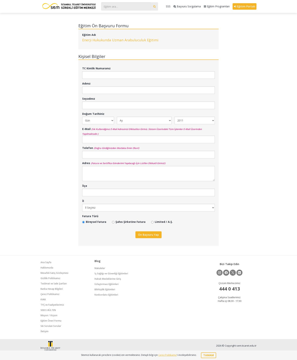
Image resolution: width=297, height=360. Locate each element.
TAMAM (208, 355)
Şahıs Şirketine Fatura (128, 222)
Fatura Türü (90, 216)
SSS (168, 6)
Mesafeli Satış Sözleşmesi (54, 273)
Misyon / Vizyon (49, 315)
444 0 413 (229, 289)
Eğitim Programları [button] (217, 6)
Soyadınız (88, 98)
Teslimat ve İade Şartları (54, 283)
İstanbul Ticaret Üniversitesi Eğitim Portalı (69, 6)
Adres (86, 163)
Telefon (87, 148)
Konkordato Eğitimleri (106, 294)
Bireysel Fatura (94, 222)
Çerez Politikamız (50, 294)
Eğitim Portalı (244, 6)
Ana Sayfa (46, 262)
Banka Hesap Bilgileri (52, 288)
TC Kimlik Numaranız (96, 68)
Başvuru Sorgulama (187, 6)
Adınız (86, 83)
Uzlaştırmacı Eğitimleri (107, 284)
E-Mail (86, 129)
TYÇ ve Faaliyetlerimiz (52, 304)
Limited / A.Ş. (162, 222)
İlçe (84, 186)
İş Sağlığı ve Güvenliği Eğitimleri (111, 273)
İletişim (44, 331)
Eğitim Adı (89, 35)
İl (83, 201)
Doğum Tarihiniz (93, 114)
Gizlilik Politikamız (50, 278)
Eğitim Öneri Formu (51, 320)
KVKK (43, 299)
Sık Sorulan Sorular (51, 326)
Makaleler (100, 268)
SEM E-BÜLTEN (48, 310)
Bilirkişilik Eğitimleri (105, 289)
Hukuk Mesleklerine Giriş (108, 278)
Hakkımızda (47, 267)
